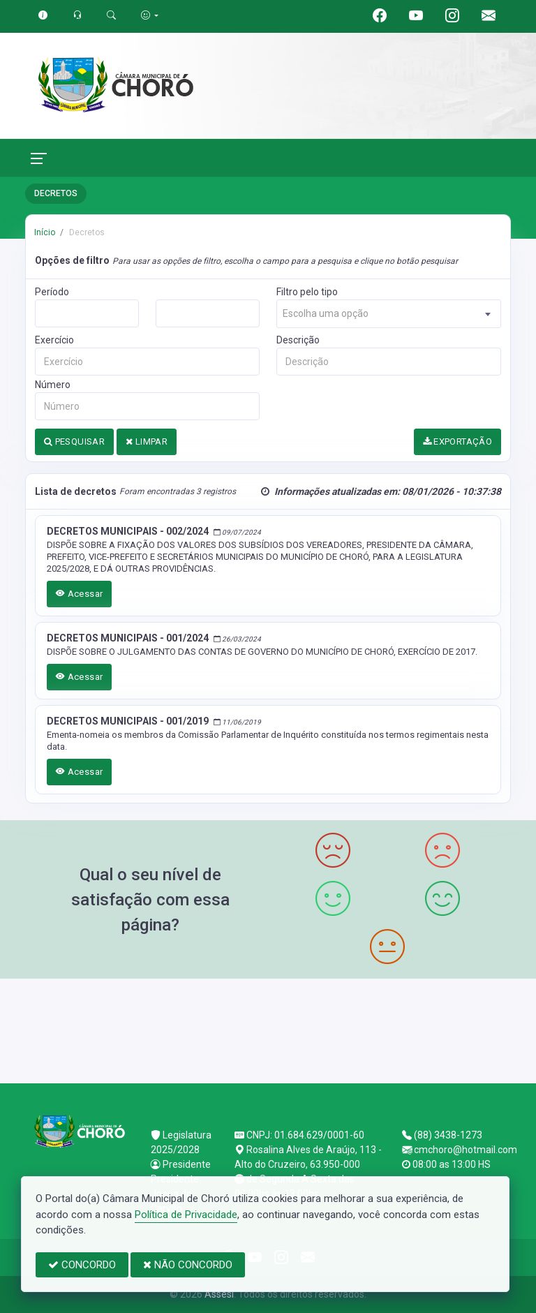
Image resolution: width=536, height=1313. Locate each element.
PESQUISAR (74, 441)
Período (52, 291)
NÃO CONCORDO (187, 1265)
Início (44, 232)
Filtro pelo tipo (307, 291)
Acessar (79, 593)
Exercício (54, 340)
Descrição (298, 340)
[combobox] (388, 313)
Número (52, 384)
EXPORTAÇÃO (458, 441)
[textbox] (388, 313)
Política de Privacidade (186, 1214)
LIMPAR (147, 441)
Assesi (219, 1294)
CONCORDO (82, 1265)
